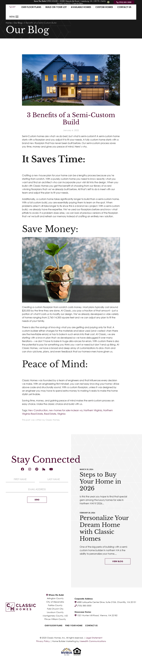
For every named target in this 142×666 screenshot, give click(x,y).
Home (9, 22)
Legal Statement (94, 637)
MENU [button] (13, 16)
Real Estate (50, 413)
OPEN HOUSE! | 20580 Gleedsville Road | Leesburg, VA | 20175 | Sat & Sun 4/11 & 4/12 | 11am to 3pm (70, 2)
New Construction (38, 410)
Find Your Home (73, 625)
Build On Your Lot (56, 7)
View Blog (117, 561)
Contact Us (124, 7)
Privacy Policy (43, 641)
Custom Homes (104, 7)
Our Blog (18, 22)
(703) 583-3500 (124, 2)
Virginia (61, 413)
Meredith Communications (93, 641)
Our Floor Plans (31, 7)
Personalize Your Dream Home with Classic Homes (104, 528)
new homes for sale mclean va (65, 410)
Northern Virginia (93, 410)
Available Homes (81, 7)
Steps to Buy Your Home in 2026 (100, 481)
